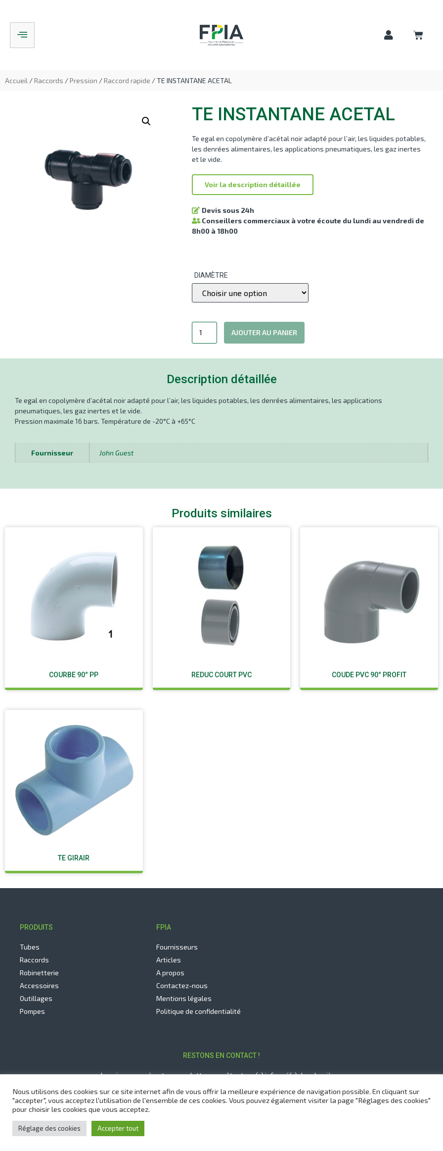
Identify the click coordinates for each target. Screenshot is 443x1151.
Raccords (48, 80)
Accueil (16, 80)
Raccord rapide (127, 80)
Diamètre (211, 275)
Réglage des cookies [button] (49, 1128)
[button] (252, 184)
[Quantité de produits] (204, 333)
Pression (83, 80)
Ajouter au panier (264, 332)
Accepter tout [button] (117, 1128)
